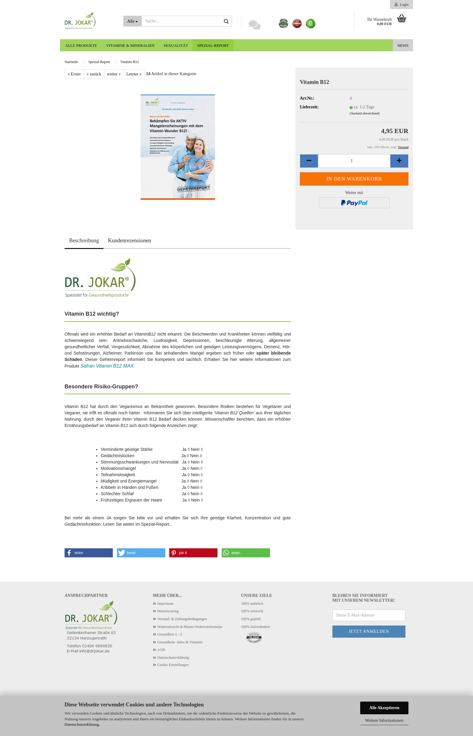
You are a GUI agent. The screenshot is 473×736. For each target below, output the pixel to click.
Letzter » (133, 74)
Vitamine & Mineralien (130, 45)
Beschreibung (84, 240)
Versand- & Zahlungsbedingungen (182, 619)
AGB (161, 650)
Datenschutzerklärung (82, 724)
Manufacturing (168, 611)
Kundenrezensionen (129, 240)
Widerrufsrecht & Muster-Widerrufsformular (189, 627)
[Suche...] (132, 21)
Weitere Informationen (384, 720)
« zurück (94, 74)
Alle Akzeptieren (384, 708)
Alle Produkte (81, 45)
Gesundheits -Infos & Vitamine (180, 642)
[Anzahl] (354, 161)
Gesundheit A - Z (169, 634)
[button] (309, 161)
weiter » (114, 74)
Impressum (165, 603)
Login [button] (401, 4)
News (402, 45)
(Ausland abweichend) (364, 113)
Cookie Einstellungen (173, 665)
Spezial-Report (213, 45)
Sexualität (176, 45)
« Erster (74, 74)
